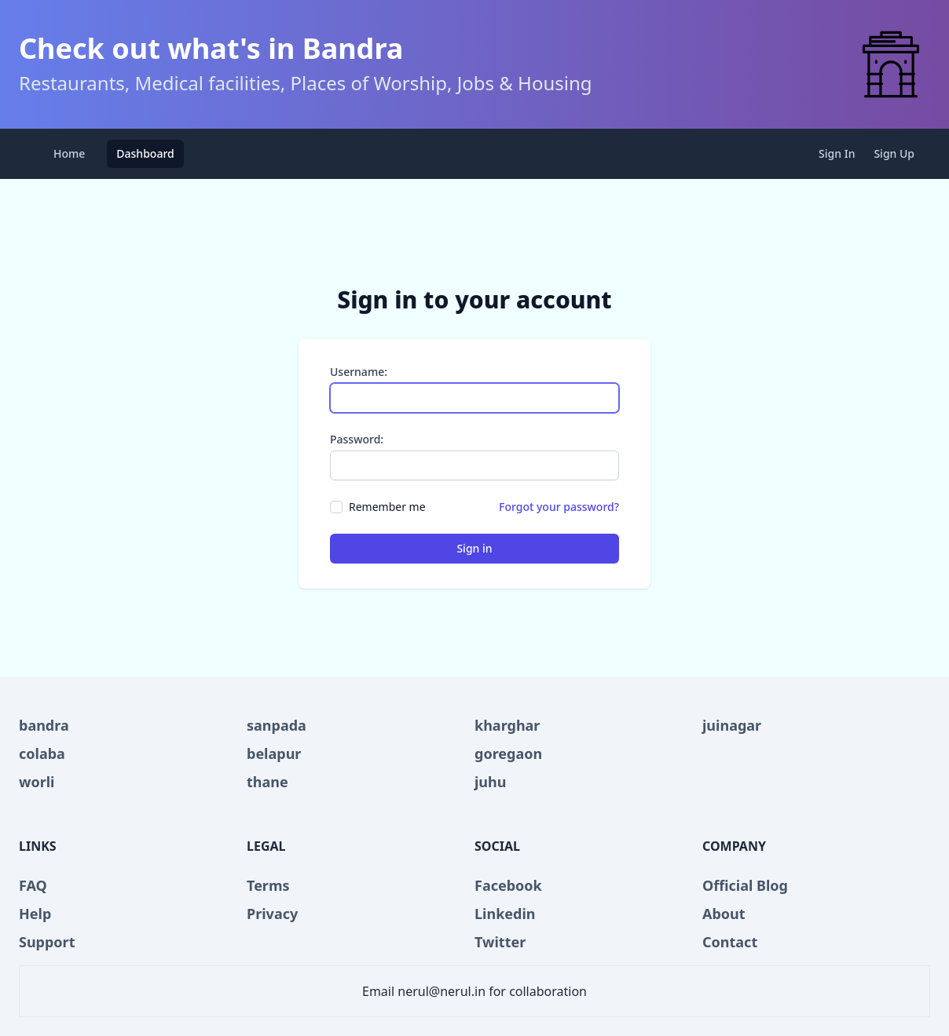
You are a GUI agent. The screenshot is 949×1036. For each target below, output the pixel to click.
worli (36, 781)
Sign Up (894, 153)
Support (47, 941)
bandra (44, 725)
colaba (42, 753)
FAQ (33, 885)
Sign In (837, 153)
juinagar (731, 725)
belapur (274, 753)
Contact (729, 941)
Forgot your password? (559, 506)
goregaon (508, 753)
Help (35, 913)
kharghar (507, 725)
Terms (268, 885)
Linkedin (505, 913)
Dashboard (145, 153)
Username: (358, 371)
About (724, 913)
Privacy (272, 913)
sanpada (276, 725)
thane (267, 781)
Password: (356, 439)
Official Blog (745, 885)
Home (69, 153)
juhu (490, 781)
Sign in (474, 548)
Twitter (500, 941)
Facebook (508, 885)
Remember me (387, 506)
